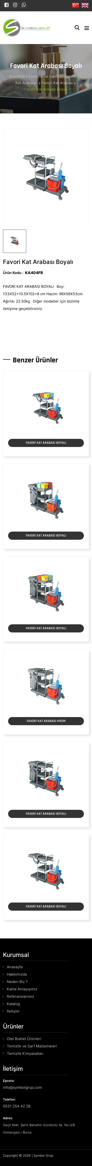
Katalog (13, 1003)
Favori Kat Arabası (57, 82)
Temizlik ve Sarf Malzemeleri (54, 76)
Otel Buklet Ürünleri (24, 1038)
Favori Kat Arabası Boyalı (46, 89)
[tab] (14, 241)
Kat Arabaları (26, 82)
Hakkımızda (17, 974)
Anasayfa (17, 76)
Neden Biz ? (17, 981)
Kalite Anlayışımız (22, 989)
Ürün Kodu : (13, 272)
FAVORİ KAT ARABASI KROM (46, 721)
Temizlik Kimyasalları (25, 1053)
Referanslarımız (20, 996)
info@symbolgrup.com (22, 1087)
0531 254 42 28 (16, 1106)
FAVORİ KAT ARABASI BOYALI (46, 443)
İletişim (13, 1011)
